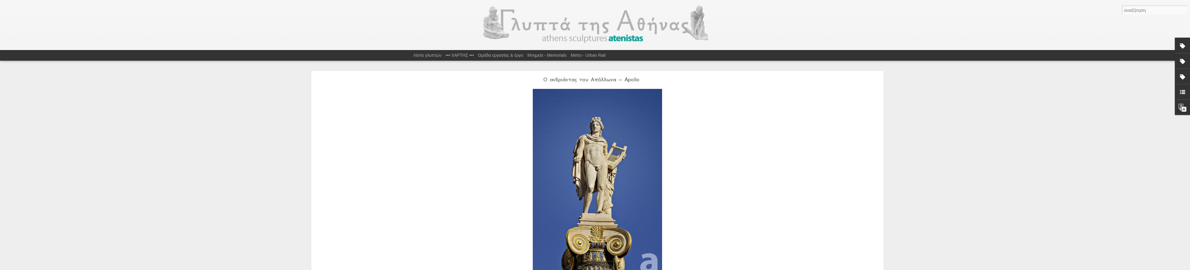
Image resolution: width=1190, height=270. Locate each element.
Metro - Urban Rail (588, 55)
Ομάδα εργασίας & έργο (500, 55)
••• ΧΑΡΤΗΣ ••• (460, 55)
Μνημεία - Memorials (546, 55)
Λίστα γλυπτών (427, 55)
